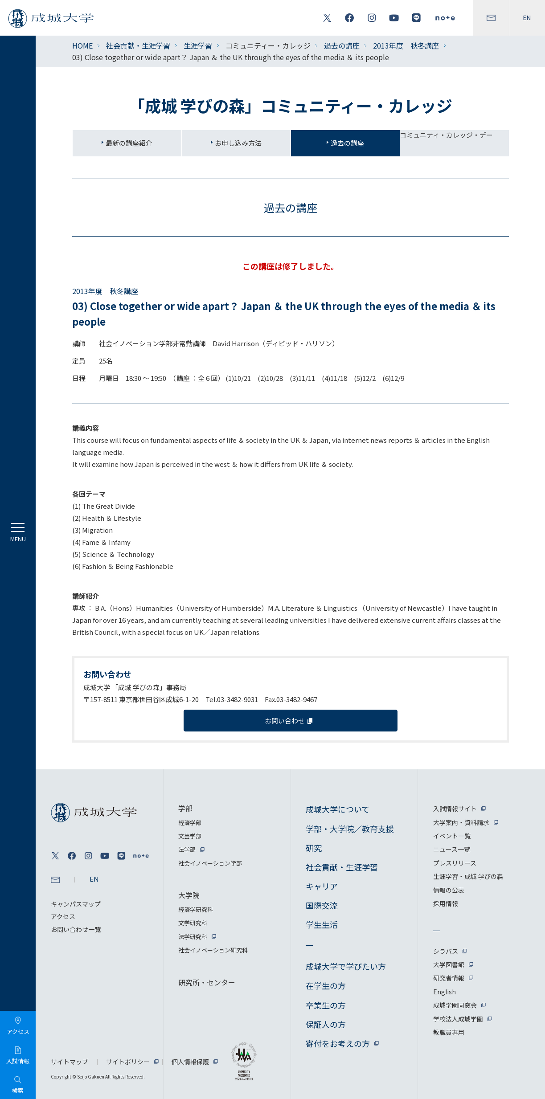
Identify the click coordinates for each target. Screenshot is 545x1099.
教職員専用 (448, 1032)
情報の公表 (448, 890)
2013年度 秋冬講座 (406, 45)
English (444, 991)
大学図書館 (448, 964)
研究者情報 (448, 977)
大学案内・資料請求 (461, 822)
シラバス (445, 951)
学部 (185, 808)
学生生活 (322, 924)
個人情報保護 (190, 1061)
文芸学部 (189, 836)
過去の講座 (342, 45)
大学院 (189, 895)
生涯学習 (198, 45)
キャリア (322, 886)
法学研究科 (192, 936)
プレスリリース (454, 862)
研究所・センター (206, 982)
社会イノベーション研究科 (213, 950)
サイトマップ (69, 1061)
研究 (314, 848)
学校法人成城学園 (458, 1018)
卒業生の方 (326, 1005)
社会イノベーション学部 (210, 863)
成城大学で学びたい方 (346, 966)
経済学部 (189, 822)
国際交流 (322, 905)
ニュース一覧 (451, 849)
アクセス (63, 916)
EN (527, 17)
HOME (82, 45)
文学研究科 (192, 923)
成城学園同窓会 (455, 1005)
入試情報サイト (455, 808)
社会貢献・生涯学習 (138, 45)
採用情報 (445, 903)
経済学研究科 (195, 909)
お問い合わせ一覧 (76, 929)
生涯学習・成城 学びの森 (468, 876)
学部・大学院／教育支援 (350, 828)
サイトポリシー (128, 1061)
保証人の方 (326, 1024)
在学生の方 (326, 985)
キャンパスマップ (76, 903)
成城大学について (337, 809)
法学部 (187, 849)
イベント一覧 (452, 835)
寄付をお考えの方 (338, 1043)
